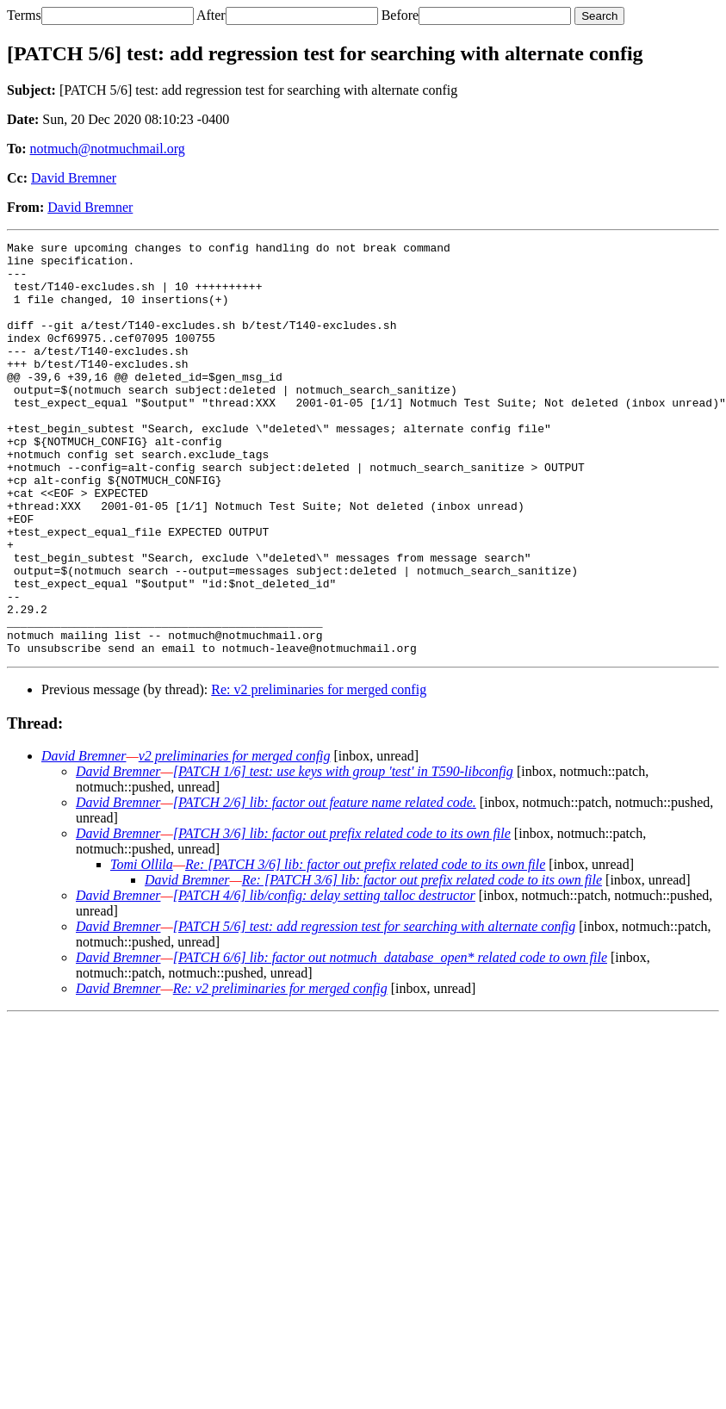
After (211, 15)
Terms (24, 15)
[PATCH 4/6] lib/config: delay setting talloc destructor (324, 978)
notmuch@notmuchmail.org (107, 148)
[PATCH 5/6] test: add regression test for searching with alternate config (374, 1009)
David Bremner (73, 178)
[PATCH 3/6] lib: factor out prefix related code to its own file (342, 916)
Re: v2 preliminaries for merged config (318, 772)
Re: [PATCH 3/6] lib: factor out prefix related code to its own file (365, 947)
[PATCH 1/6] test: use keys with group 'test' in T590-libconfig (343, 854)
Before (400, 15)
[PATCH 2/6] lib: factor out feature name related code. (324, 885)
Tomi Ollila (141, 947)
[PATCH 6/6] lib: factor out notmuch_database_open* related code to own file (390, 1040)
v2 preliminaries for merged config (235, 838)
